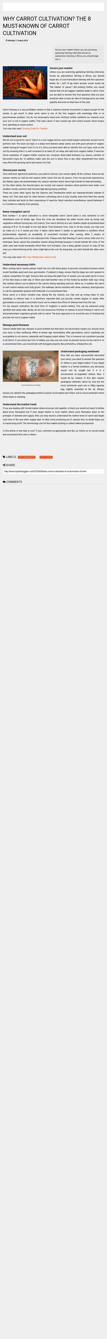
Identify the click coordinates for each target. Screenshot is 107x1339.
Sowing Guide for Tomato (34, 128)
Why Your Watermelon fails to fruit (39, 257)
